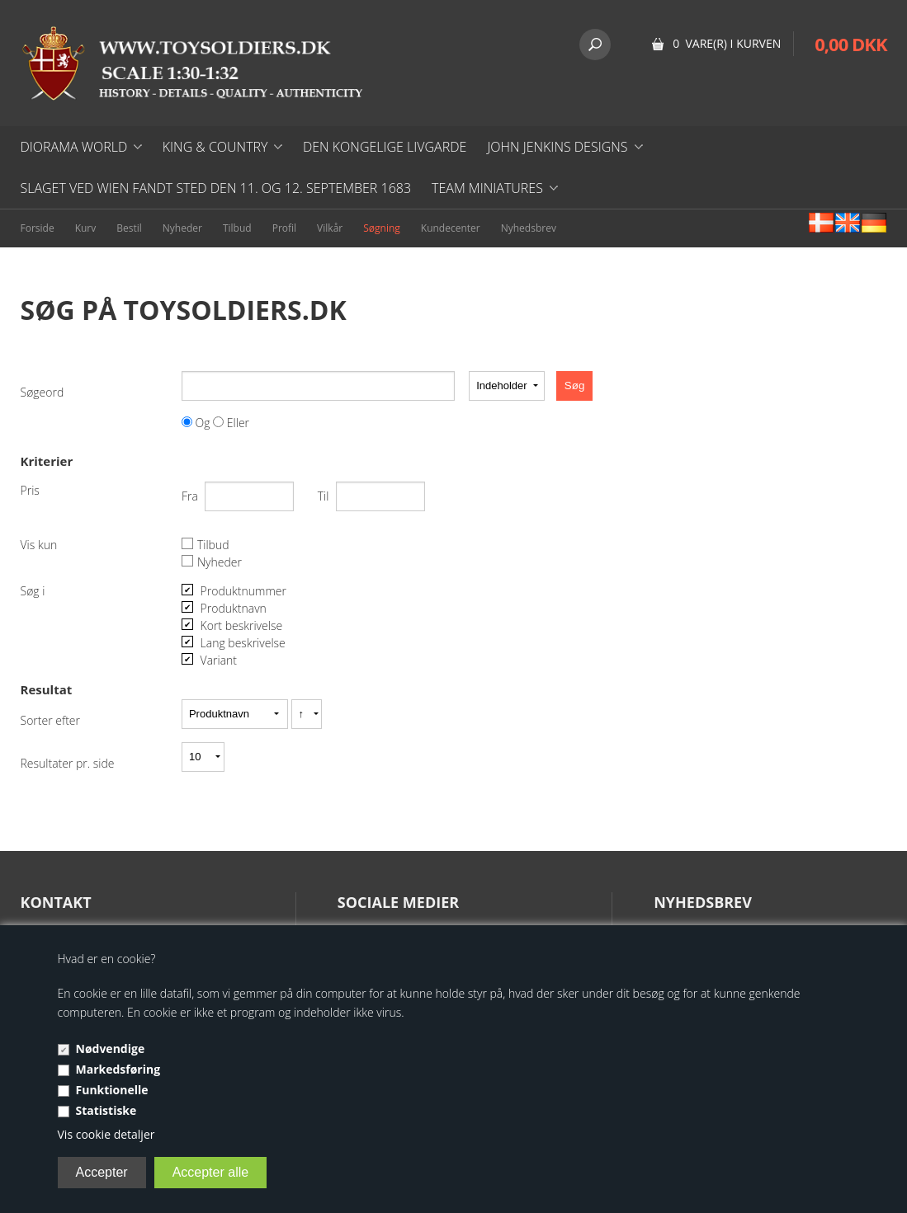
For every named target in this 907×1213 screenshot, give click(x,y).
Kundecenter (450, 228)
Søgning (381, 228)
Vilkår (329, 228)
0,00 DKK (850, 43)
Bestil (129, 228)
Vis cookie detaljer (106, 1134)
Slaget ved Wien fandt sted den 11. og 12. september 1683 (216, 188)
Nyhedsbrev (528, 228)
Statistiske (106, 1110)
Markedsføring (118, 1069)
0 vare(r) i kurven (727, 43)
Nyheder (182, 228)
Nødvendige (110, 1048)
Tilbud (237, 228)
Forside (37, 228)
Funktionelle (112, 1090)
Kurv (86, 228)
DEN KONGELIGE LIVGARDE (384, 147)
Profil (284, 228)
